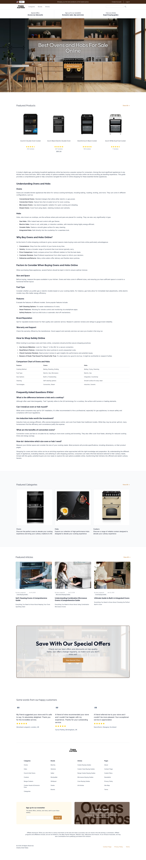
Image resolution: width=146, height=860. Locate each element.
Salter (52, 773)
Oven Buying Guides (22, 594)
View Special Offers (73, 660)
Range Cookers (28, 781)
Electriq (53, 765)
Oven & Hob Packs (29, 773)
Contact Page (108, 769)
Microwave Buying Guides (63, 594)
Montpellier (54, 777)
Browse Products (73, 66)
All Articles (80, 785)
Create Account (116, 2)
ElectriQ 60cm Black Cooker (87, 141)
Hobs (57, 529)
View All (126, 105)
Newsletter (107, 777)
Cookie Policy (108, 773)
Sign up (57, 818)
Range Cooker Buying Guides (86, 773)
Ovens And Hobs (22, 848)
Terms (106, 789)
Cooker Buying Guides (84, 765)
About (106, 765)
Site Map (107, 785)
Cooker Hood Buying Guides (86, 769)
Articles (47, 6)
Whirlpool (53, 781)
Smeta (53, 785)
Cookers (96, 529)
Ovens (18, 529)
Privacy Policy (108, 781)
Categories (31, 6)
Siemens (53, 769)
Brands (40, 6)
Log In (128, 2)
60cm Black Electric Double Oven (58, 141)
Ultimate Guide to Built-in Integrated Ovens (111, 598)
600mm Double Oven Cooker (30, 141)
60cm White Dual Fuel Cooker (115, 141)
